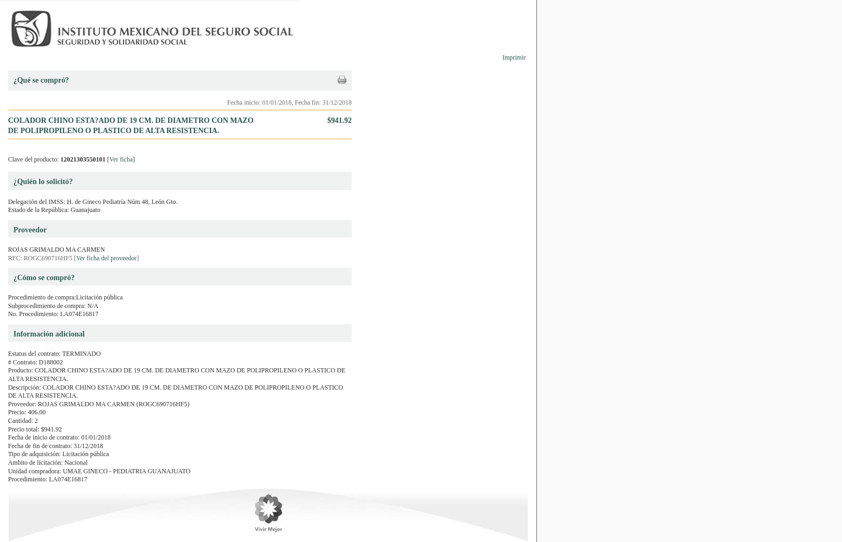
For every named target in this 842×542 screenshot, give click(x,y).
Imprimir (514, 57)
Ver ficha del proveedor (106, 258)
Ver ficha (121, 159)
